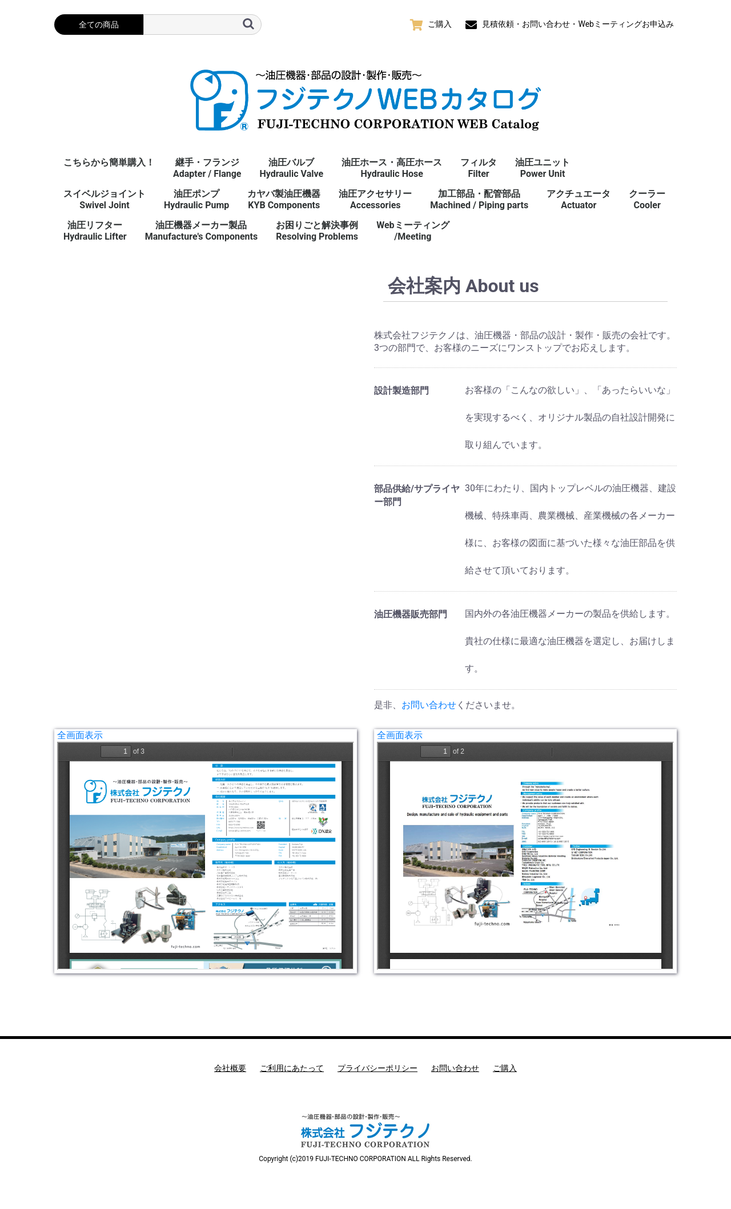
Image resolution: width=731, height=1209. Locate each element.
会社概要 (230, 1068)
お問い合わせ (428, 704)
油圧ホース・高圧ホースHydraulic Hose (392, 168)
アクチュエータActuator (578, 199)
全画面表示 (80, 735)
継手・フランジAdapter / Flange (207, 168)
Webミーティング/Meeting (412, 231)
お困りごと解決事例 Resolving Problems (317, 231)
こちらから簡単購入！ (109, 162)
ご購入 (505, 1068)
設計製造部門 (401, 390)
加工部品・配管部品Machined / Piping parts (479, 199)
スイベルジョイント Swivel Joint (104, 199)
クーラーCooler (647, 199)
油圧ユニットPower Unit (542, 168)
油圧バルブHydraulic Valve (291, 168)
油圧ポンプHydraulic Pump (196, 199)
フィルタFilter (478, 168)
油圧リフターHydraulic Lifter (95, 231)
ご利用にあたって (292, 1068)
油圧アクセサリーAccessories (375, 199)
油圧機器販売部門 (410, 614)
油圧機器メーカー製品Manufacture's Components (201, 231)
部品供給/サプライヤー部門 (417, 495)
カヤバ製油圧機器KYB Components (283, 199)
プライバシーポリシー (377, 1068)
